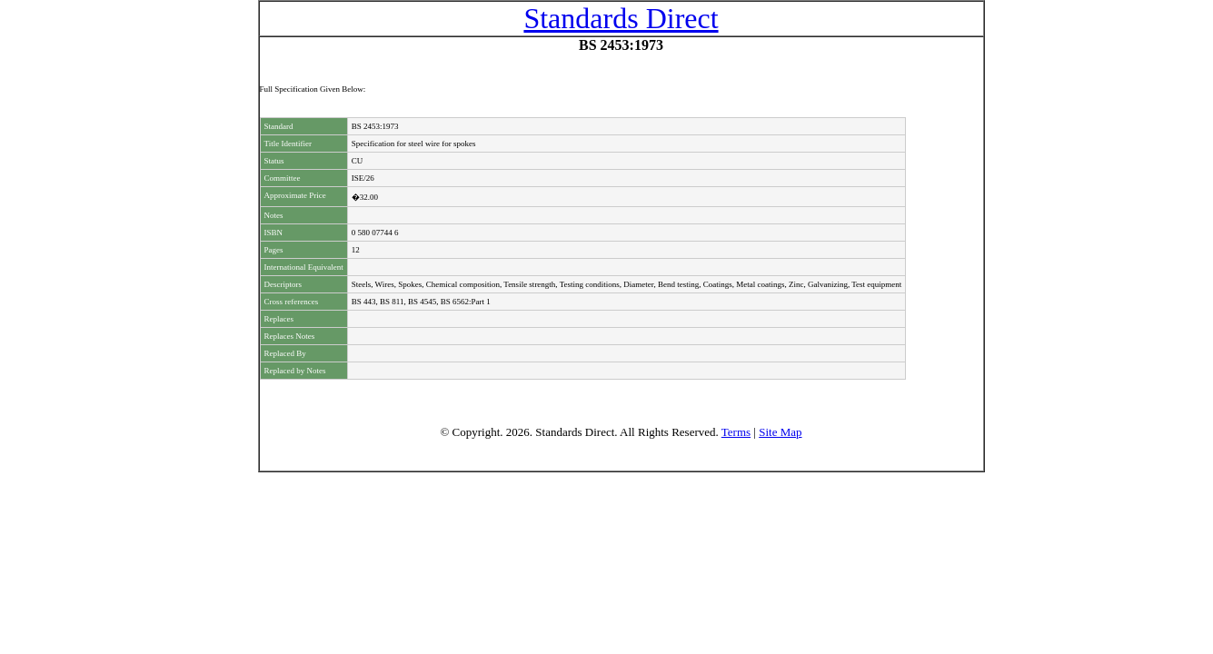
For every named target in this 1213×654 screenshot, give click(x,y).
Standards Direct (620, 18)
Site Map (780, 432)
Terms (736, 432)
